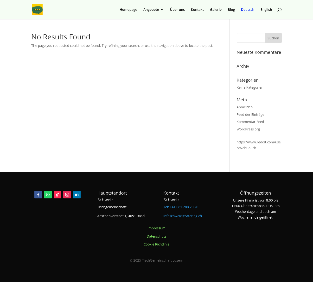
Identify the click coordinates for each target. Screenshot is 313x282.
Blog (231, 10)
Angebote (151, 10)
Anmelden (245, 107)
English (266, 10)
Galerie (216, 10)
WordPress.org (248, 129)
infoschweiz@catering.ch (182, 216)
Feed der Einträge (250, 114)
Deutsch (247, 10)
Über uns (177, 10)
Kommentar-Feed (250, 121)
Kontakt (197, 10)
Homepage (128, 10)
